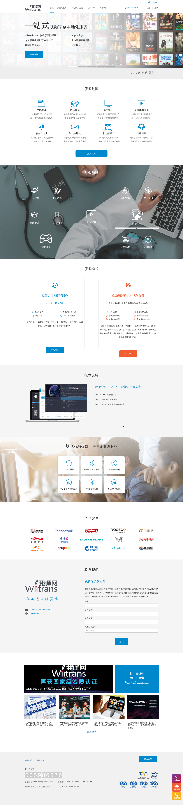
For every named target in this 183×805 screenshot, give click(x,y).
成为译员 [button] (148, 755)
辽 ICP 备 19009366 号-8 (70, 782)
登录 (156, 8)
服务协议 (28, 756)
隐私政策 (40, 756)
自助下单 (92, 10)
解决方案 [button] (34, 54)
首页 (52, 10)
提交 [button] (121, 637)
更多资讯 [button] (91, 727)
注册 (149, 8)
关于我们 (103, 10)
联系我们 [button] (55, 349)
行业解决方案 (78, 10)
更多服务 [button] (91, 153)
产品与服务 (62, 10)
